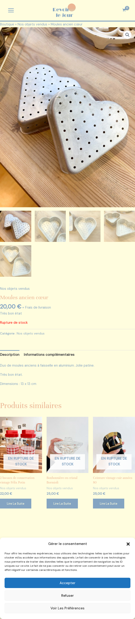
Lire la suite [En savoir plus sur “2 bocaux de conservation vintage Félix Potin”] (15, 504)
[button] (128, 544)
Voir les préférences (67, 608)
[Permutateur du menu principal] (11, 10)
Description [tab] (9, 355)
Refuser (67, 595)
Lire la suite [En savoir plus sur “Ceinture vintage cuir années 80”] (108, 504)
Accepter (67, 583)
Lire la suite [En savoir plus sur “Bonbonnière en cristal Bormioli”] (62, 504)
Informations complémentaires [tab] (49, 355)
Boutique (7, 24)
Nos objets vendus (32, 24)
